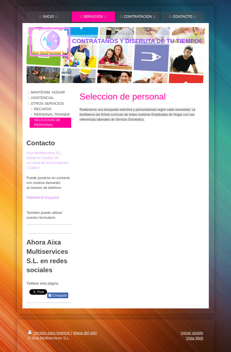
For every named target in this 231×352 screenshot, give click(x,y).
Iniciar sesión (192, 333)
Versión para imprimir (49, 333)
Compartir (57, 295)
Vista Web (194, 338)
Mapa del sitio (85, 333)
